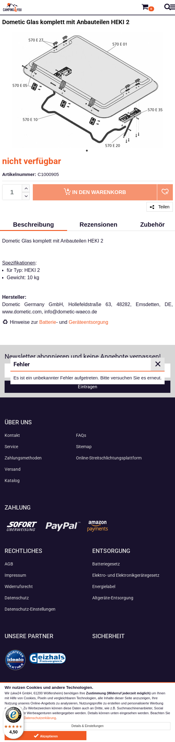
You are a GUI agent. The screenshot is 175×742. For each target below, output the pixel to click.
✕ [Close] (158, 364)
